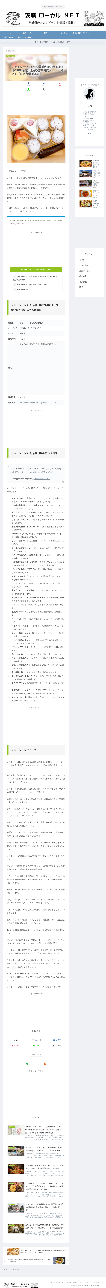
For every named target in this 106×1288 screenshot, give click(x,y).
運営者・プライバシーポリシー (81, 1281)
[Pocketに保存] (41, 84)
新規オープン (10, 51)
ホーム (48, 1281)
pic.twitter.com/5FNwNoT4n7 (42, 467)
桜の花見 (66, 1281)
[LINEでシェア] (52, 84)
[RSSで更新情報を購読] (39, 1058)
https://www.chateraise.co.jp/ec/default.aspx (38, 397)
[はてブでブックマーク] (31, 84)
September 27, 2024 (42, 474)
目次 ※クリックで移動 (35, 264)
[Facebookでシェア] (21, 84)
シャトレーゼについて (26, 284)
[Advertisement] (36, 95)
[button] (62, 84)
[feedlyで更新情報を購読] (34, 1058)
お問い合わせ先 (98, 1281)
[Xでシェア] (10, 84)
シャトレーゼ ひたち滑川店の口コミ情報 (33, 279)
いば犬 (89, 106)
